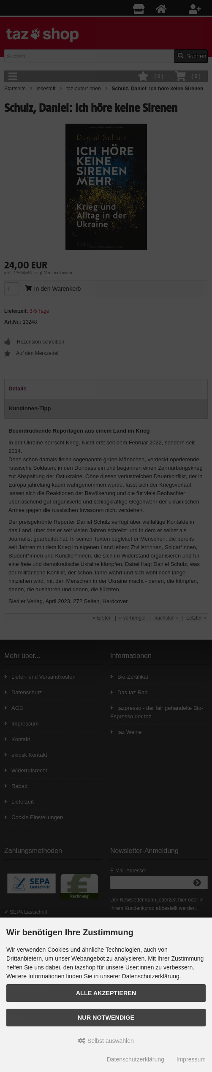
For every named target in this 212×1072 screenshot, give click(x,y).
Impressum (191, 1059)
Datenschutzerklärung (135, 1059)
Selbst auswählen (106, 1040)
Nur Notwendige (106, 1017)
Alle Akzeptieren (106, 993)
